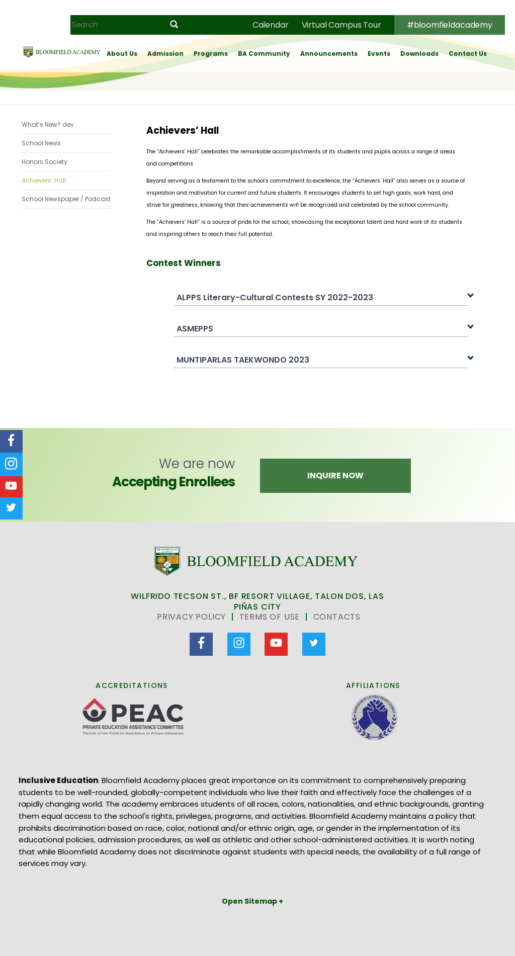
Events (379, 53)
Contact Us (468, 53)
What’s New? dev (48, 124)
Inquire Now (335, 475)
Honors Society (44, 161)
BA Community (264, 53)
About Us (122, 53)
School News (41, 143)
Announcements (329, 53)
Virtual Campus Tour (341, 25)
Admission (165, 53)
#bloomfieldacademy (449, 25)
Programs (211, 53)
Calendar (270, 25)
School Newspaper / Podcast (66, 199)
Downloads (419, 53)
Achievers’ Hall (44, 180)
